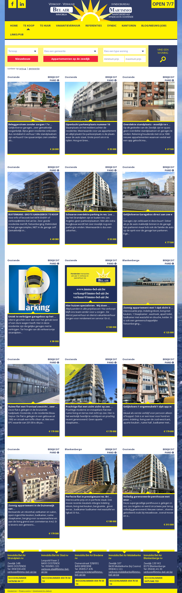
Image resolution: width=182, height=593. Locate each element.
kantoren (129, 25)
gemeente (34, 68)
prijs (22, 68)
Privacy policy (25, 591)
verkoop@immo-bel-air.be (21, 571)
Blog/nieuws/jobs (154, 25)
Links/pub (16, 34)
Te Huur (45, 25)
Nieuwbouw (22, 58)
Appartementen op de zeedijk (70, 58)
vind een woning (162, 56)
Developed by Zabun (42, 591)
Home (14, 25)
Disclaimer (12, 591)
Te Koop (28, 25)
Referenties (93, 25)
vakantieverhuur (68, 25)
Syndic (111, 25)
